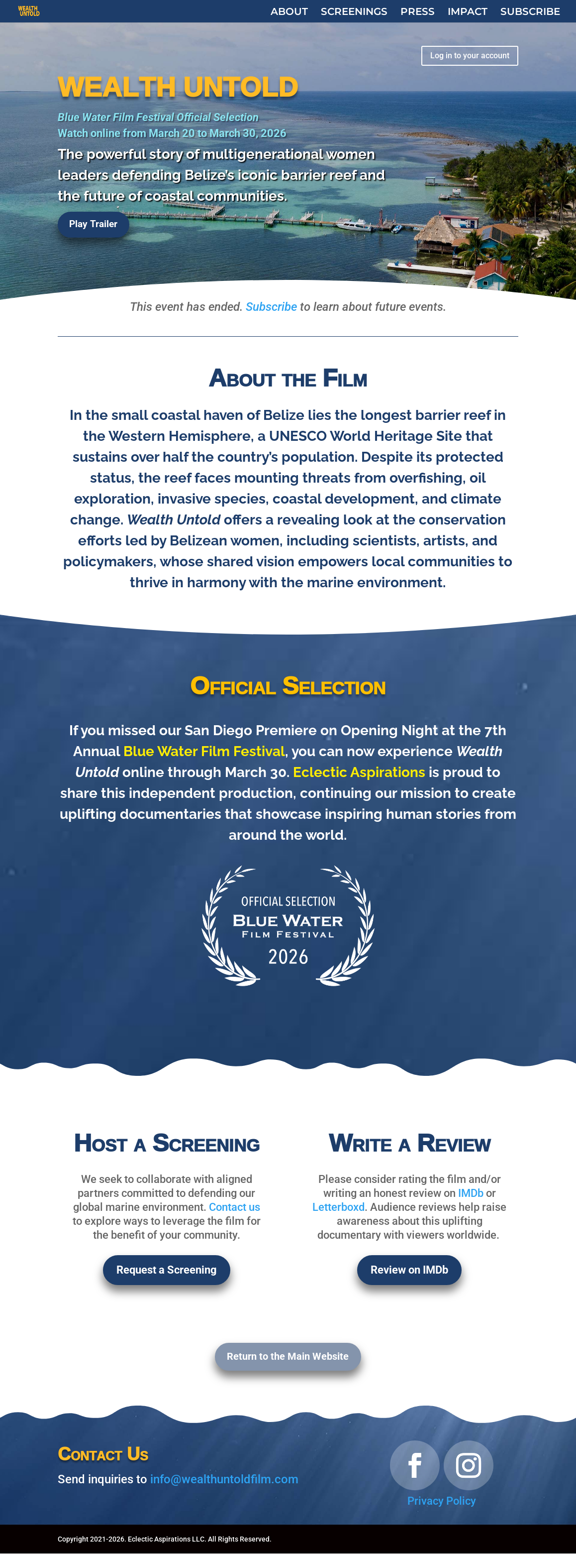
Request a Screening (166, 1271)
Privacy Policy (441, 1505)
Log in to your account (464, 56)
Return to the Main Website (287, 1360)
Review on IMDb (409, 1271)
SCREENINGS (354, 12)
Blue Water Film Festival (204, 751)
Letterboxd (338, 1207)
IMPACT (467, 12)
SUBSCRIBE (530, 12)
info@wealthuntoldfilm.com (224, 1484)
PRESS (417, 12)
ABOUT (289, 12)
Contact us (234, 1207)
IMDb (470, 1193)
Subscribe (271, 307)
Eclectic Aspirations (359, 772)
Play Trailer (95, 228)
